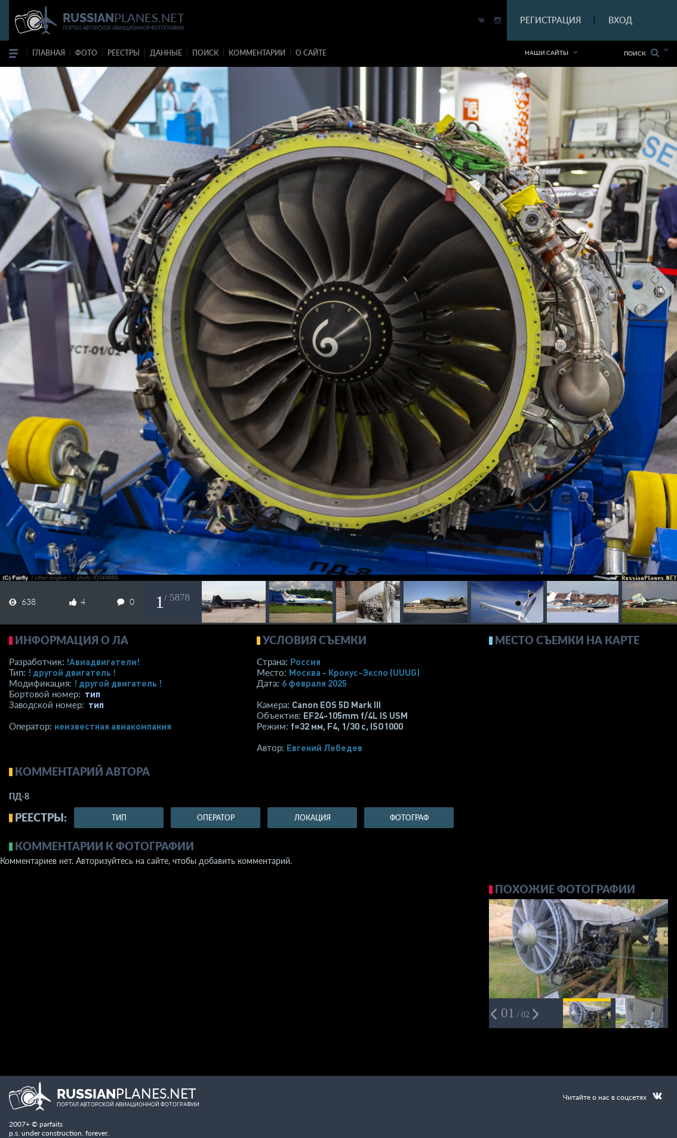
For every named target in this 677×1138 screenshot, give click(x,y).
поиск (205, 52)
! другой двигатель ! (72, 672)
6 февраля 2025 (314, 683)
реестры (123, 52)
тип (92, 693)
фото (86, 52)
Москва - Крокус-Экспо (354, 672)
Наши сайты (546, 52)
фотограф (409, 817)
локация (312, 817)
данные (166, 52)
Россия (305, 661)
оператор (216, 817)
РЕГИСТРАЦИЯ (550, 20)
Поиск (641, 52)
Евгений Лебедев (324, 747)
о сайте (311, 52)
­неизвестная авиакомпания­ (112, 726)
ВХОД (620, 20)
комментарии (257, 52)
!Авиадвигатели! (103, 661)
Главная (48, 52)
